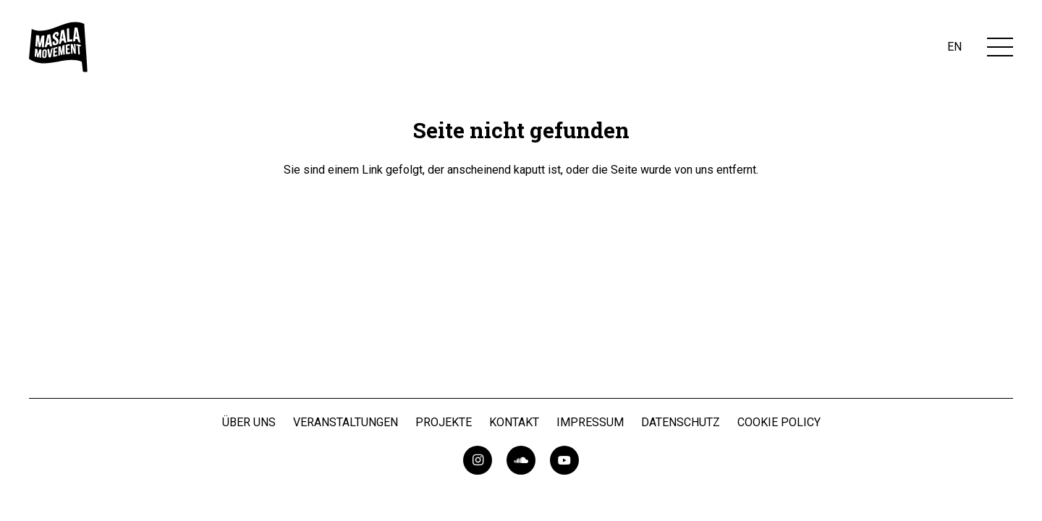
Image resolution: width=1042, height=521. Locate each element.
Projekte (443, 422)
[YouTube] (564, 460)
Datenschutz (680, 422)
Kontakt (514, 422)
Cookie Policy (779, 422)
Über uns (249, 422)
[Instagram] (477, 460)
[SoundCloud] (521, 460)
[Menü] (1000, 47)
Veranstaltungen (345, 422)
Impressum (590, 422)
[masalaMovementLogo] (58, 47)
